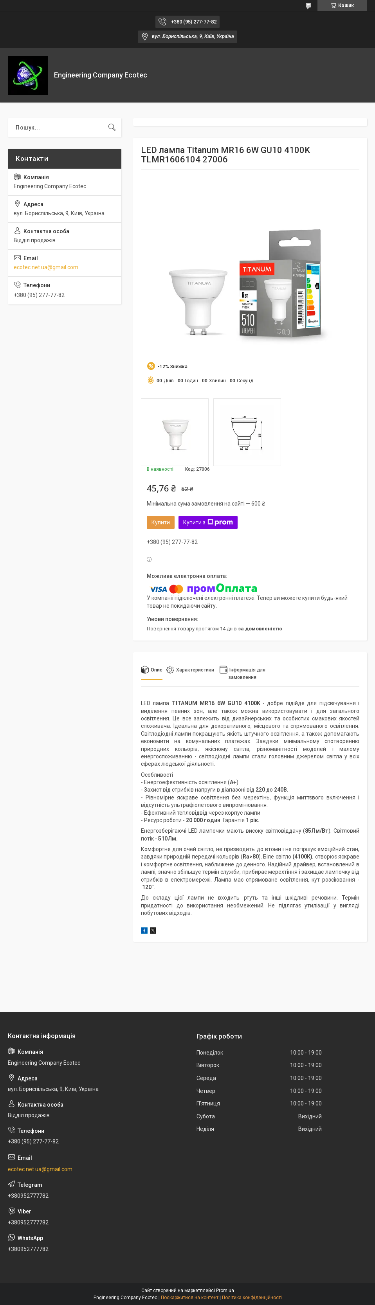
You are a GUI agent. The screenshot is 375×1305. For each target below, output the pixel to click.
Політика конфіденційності (252, 1297)
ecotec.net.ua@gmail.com (46, 267)
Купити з (208, 522)
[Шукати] (112, 127)
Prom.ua (225, 1290)
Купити (160, 522)
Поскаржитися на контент (189, 1297)
